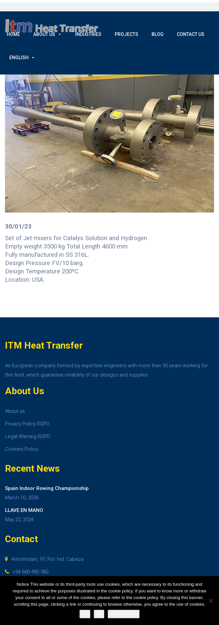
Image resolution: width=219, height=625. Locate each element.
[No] (210, 600)
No (99, 613)
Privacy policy (123, 613)
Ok (85, 613)
